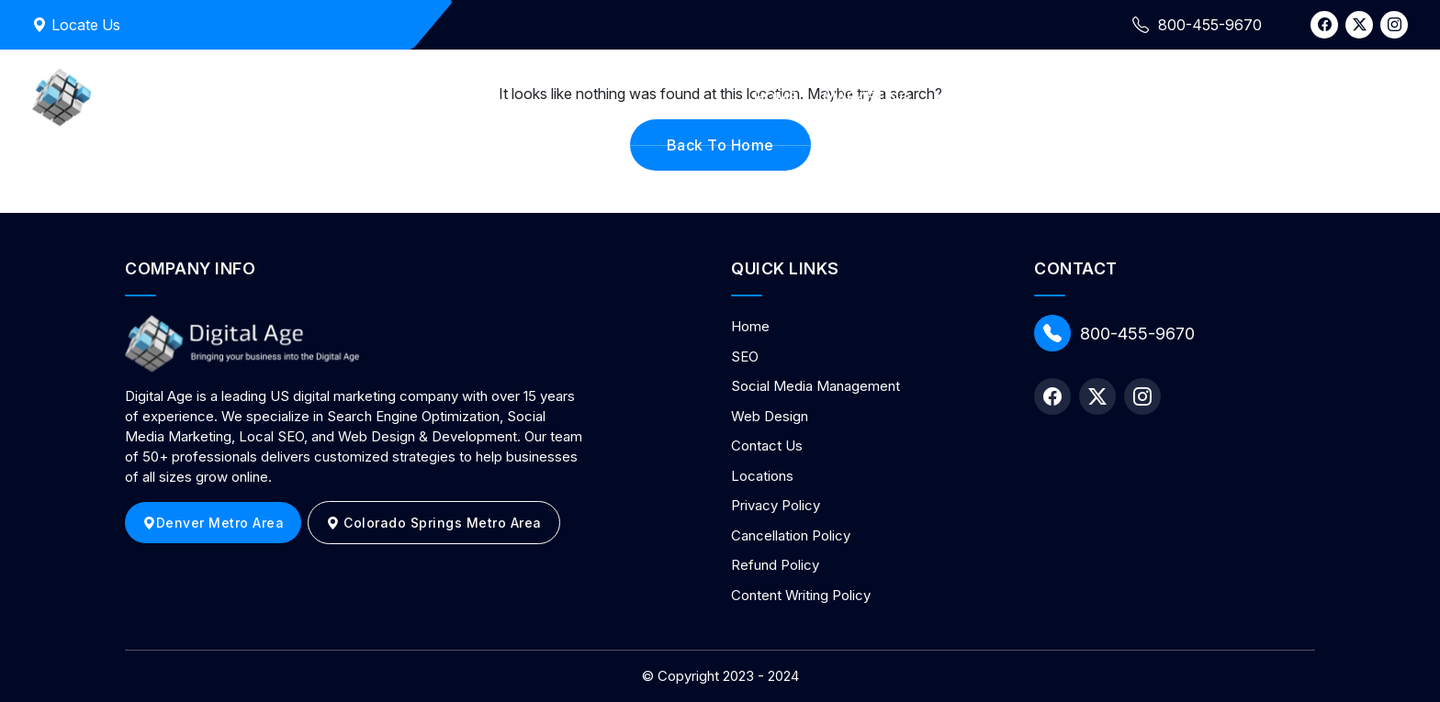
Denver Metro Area (213, 522)
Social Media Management (815, 386)
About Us (1090, 97)
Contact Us (1203, 97)
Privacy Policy (775, 505)
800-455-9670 (1114, 333)
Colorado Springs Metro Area (434, 522)
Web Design (981, 97)
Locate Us (76, 25)
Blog (1298, 97)
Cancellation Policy (790, 535)
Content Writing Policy (801, 595)
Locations (762, 476)
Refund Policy (775, 565)
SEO (745, 356)
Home (775, 97)
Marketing (866, 97)
